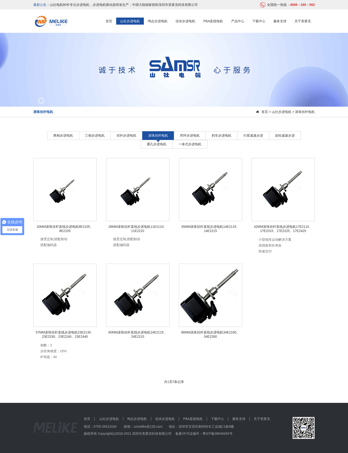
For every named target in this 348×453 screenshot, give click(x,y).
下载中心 (258, 21)
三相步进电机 (95, 135)
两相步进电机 (63, 135)
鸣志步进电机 (158, 21)
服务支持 (280, 21)
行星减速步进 (253, 135)
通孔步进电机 (156, 144)
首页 (109, 21)
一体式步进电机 (189, 144)
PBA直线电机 (213, 21)
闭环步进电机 (190, 135)
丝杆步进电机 (126, 135)
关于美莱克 (302, 21)
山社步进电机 (130, 21)
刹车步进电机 (221, 135)
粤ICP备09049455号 (218, 433)
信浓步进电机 (185, 21)
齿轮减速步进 (285, 135)
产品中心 (237, 21)
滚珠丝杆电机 (158, 135)
